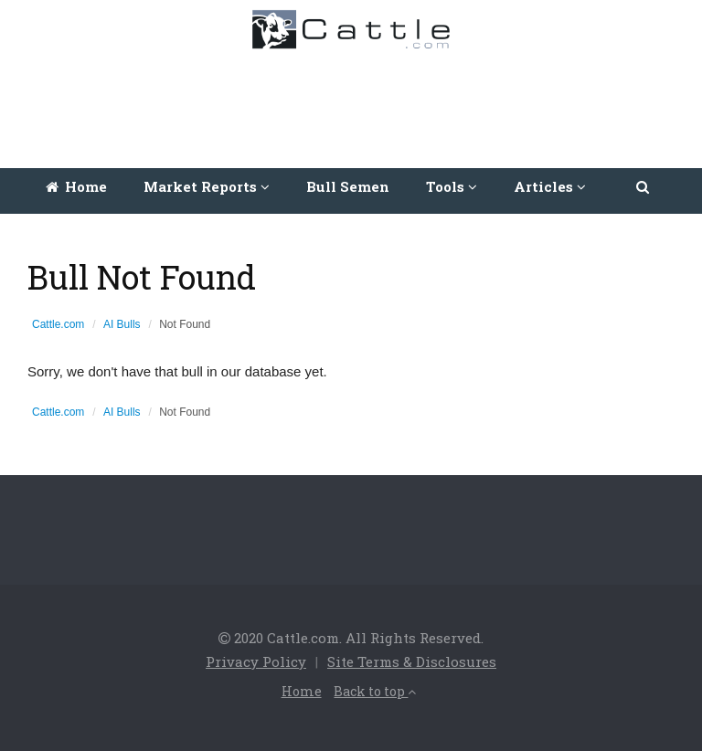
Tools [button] (451, 186)
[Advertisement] (355, 104)
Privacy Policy (256, 661)
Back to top (375, 691)
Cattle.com (58, 324)
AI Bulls (122, 324)
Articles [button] (550, 186)
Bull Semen (347, 186)
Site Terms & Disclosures (411, 661)
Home (76, 186)
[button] (644, 186)
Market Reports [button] (207, 186)
